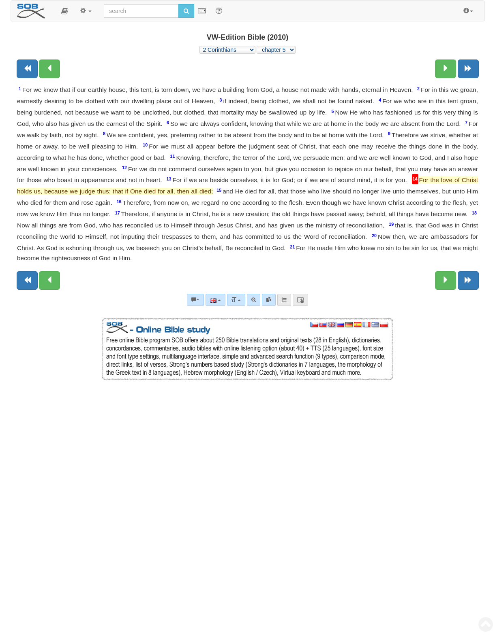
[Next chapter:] (445, 68)
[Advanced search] (253, 300)
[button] (64, 11)
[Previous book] (27, 68)
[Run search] (186, 11)
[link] (269, 300)
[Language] (215, 300)
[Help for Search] (219, 10)
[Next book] (468, 68)
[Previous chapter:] (49, 68)
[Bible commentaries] (195, 300)
